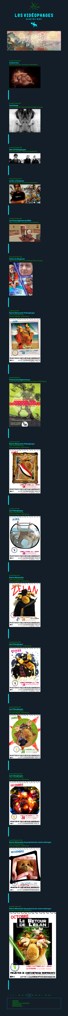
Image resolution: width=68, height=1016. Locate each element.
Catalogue (15, 1000)
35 (19, 995)
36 (22, 995)
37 (26, 995)
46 (49, 995)
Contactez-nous (16, 1004)
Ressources (15, 1002)
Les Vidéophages (34, 15)
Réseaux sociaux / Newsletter (20, 1003)
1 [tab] (34, 52)
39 (32, 995)
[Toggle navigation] (34, 7)
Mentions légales (17, 1006)
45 (46, 995)
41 (39, 995)
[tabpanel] (34, 41)
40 (36, 995)
